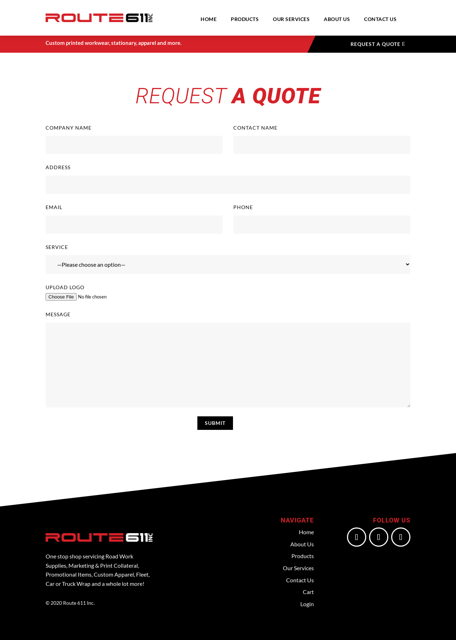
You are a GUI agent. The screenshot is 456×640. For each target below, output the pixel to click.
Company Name (134, 139)
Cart (308, 591)
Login (307, 603)
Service (228, 259)
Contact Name (321, 139)
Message (228, 359)
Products (245, 19)
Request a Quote (375, 44)
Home (209, 19)
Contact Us (380, 19)
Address (228, 179)
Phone (321, 219)
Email (134, 219)
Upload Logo (228, 292)
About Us (337, 19)
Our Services (291, 19)
